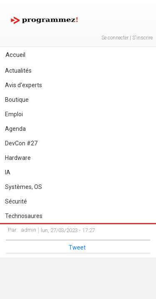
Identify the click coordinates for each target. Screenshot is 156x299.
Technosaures (23, 216)
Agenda (15, 128)
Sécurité (16, 201)
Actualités (18, 70)
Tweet (77, 247)
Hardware (18, 157)
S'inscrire (142, 38)
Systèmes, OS (23, 187)
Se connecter (115, 38)
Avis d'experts (23, 85)
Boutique (17, 99)
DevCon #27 (21, 143)
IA (7, 172)
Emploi (14, 114)
